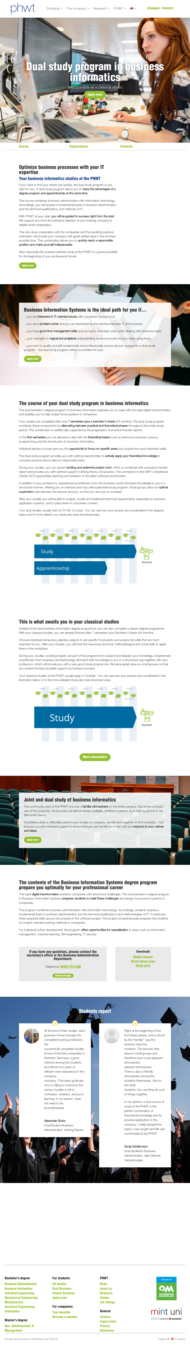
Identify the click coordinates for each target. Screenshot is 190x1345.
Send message (63, 975)
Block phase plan (143, 961)
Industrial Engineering (19, 1293)
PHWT (118, 8)
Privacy (105, 1326)
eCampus (153, 8)
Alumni (104, 1297)
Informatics (12, 1311)
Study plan (143, 966)
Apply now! (95, 94)
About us (106, 1288)
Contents (126, 146)
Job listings (107, 1302)
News (103, 1284)
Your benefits (61, 1312)
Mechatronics (14, 1302)
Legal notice (108, 1321)
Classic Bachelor (63, 1293)
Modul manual (143, 957)
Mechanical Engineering (21, 1297)
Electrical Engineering (20, 1307)
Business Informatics (18, 1288)
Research (100, 8)
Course (24, 146)
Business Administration (21, 1284)
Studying (53, 8)
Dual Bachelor (61, 1288)
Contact (167, 8)
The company (76, 8)
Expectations (79, 146)
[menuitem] (133, 9)
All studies (59, 1284)
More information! (95, 757)
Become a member (64, 1317)
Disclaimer (107, 1330)
